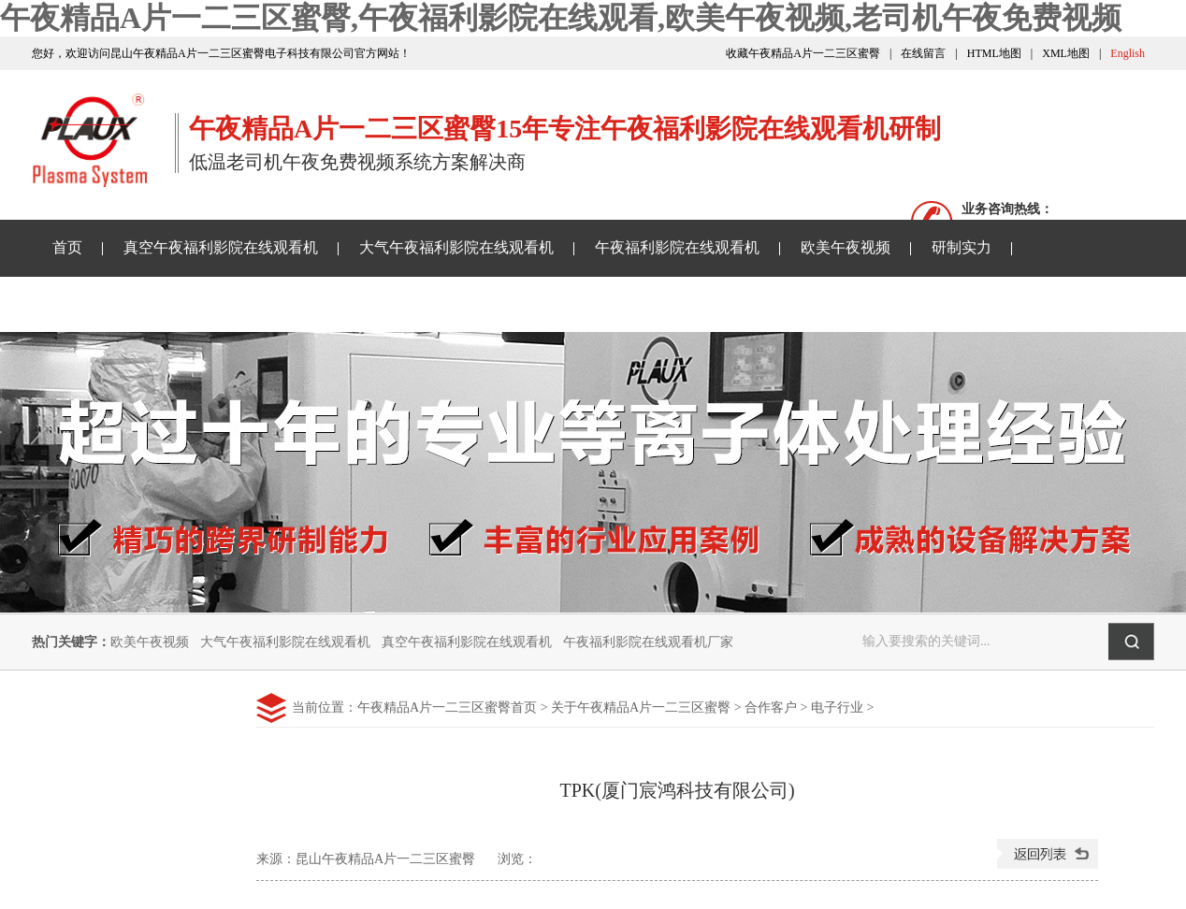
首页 (67, 247)
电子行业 (837, 707)
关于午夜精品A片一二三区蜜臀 (608, 303)
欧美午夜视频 (845, 247)
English (1127, 53)
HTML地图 (994, 53)
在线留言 (923, 53)
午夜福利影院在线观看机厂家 (648, 642)
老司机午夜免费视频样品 (381, 303)
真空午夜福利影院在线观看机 (220, 247)
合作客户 (771, 707)
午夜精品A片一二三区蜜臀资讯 (155, 303)
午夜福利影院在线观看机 (677, 247)
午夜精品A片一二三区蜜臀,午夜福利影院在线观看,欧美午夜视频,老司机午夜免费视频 (560, 18)
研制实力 (961, 247)
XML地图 (1066, 53)
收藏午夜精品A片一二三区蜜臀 (803, 53)
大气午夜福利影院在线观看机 (456, 247)
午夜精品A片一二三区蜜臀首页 (447, 707)
